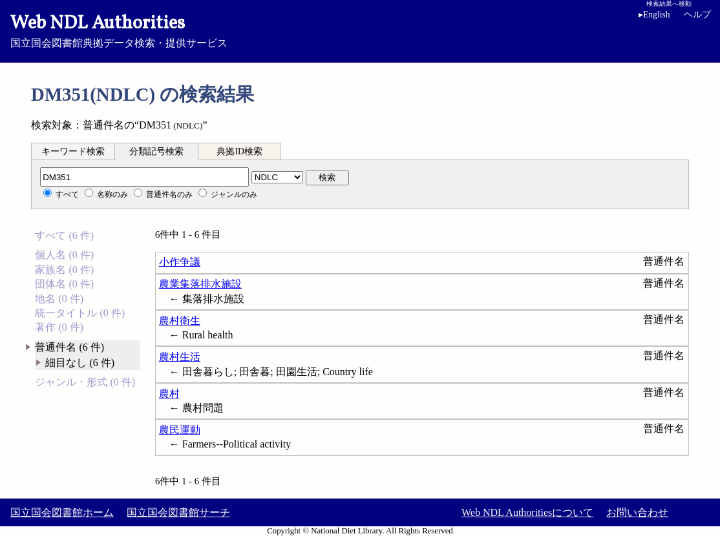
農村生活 (179, 356)
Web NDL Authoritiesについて (527, 512)
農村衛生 (179, 320)
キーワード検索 (73, 151)
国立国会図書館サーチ (178, 512)
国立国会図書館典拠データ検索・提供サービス (360, 29)
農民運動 (179, 429)
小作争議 (179, 261)
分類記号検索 (156, 151)
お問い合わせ (637, 512)
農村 (169, 393)
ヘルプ (697, 14)
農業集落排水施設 (200, 283)
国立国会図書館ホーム (62, 512)
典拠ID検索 (239, 151)
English (656, 14)
